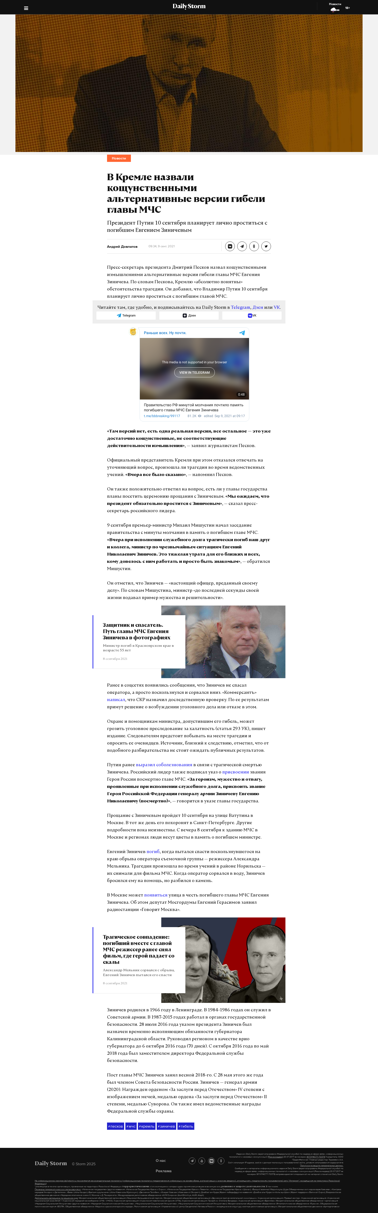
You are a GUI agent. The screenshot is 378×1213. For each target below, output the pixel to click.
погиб (153, 852)
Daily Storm (189, 7)
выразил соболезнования (164, 765)
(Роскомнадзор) (275, 1157)
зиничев (166, 1126)
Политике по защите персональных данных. (321, 1165)
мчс (131, 1126)
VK (277, 307)
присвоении (235, 772)
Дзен (257, 307)
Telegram (240, 307)
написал (116, 700)
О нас (161, 1160)
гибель (186, 1126)
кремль (146, 1126)
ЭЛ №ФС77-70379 (316, 1157)
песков (115, 1126)
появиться (156, 895)
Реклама (164, 1171)
